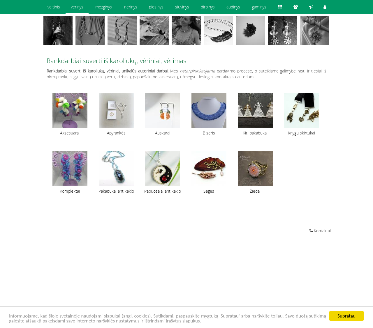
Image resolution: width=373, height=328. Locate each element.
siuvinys (182, 7)
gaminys (259, 7)
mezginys (103, 7)
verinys (77, 7)
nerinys (130, 7)
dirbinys (208, 7)
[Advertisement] (186, 281)
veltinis (53, 7)
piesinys (156, 7)
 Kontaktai (320, 230)
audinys (233, 7)
